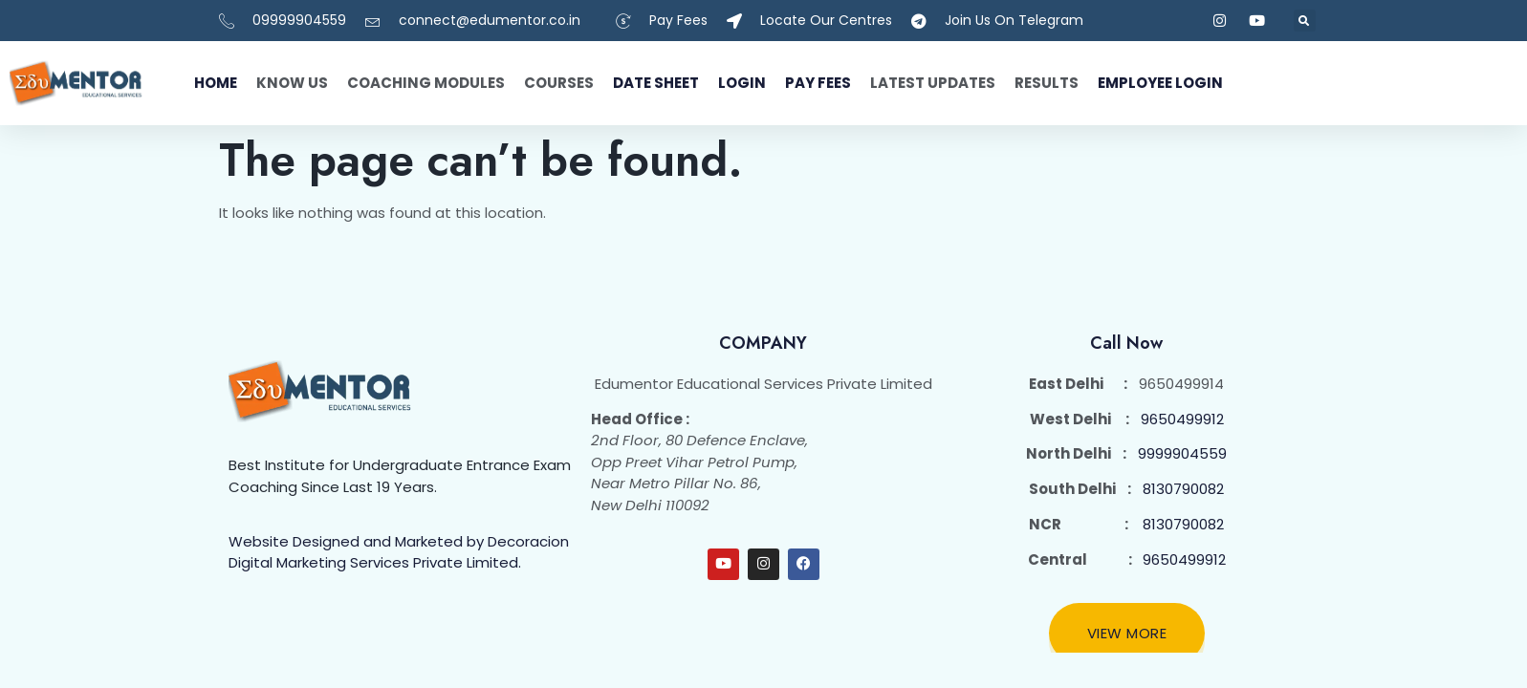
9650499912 (1182, 419)
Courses (559, 83)
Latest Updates (932, 83)
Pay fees (818, 83)
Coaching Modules (426, 83)
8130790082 (1183, 489)
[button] (1305, 21)
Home (215, 83)
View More (1127, 633)
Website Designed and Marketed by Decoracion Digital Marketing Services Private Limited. (399, 552)
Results (1046, 83)
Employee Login (1160, 83)
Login (742, 83)
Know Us (292, 83)
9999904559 (1182, 453)
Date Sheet (656, 83)
